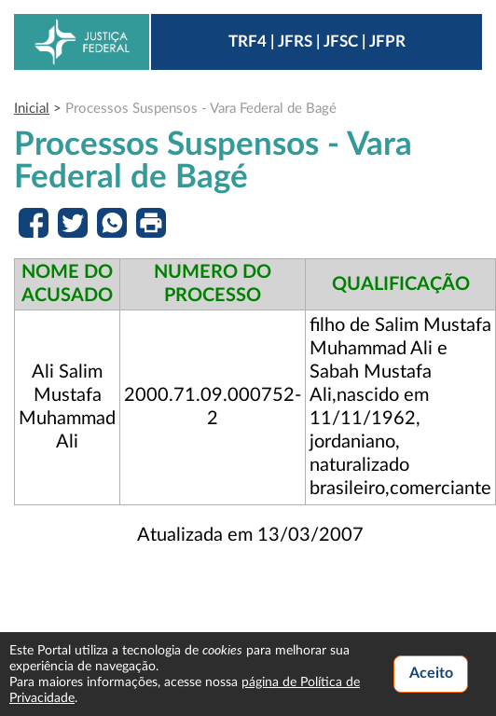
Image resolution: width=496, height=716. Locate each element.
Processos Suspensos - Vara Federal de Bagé (201, 109)
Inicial (31, 109)
